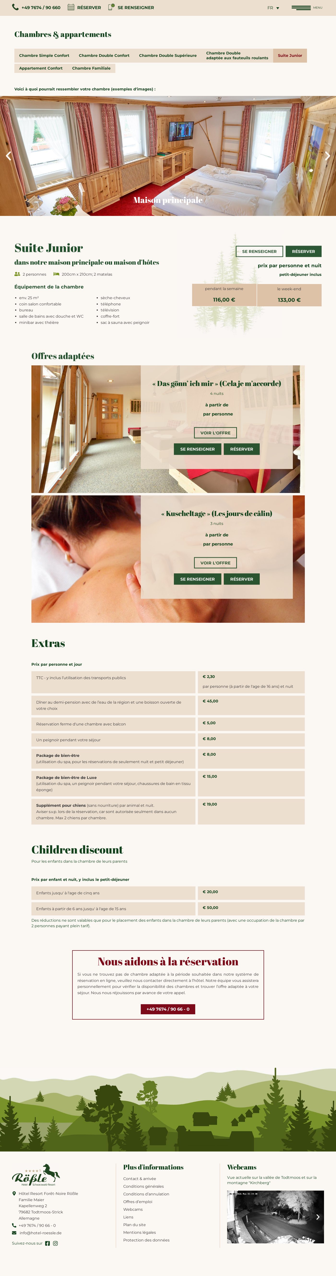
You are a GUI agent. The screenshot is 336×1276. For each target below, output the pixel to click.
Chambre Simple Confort (44, 58)
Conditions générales (143, 1190)
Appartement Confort (41, 71)
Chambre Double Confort (104, 58)
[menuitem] (268, 9)
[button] (8, 159)
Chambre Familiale (91, 71)
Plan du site (134, 1229)
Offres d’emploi (137, 1206)
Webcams (133, 1213)
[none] (268, 9)
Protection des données (146, 1244)
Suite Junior (290, 58)
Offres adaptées (62, 352)
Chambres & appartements (62, 36)
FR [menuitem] (266, 9)
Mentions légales (139, 1236)
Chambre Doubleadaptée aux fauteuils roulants (237, 58)
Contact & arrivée (139, 1183)
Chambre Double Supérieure (168, 58)
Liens (128, 1221)
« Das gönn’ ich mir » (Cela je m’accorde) (216, 387)
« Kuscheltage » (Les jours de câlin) (216, 517)
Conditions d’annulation (146, 1198)
